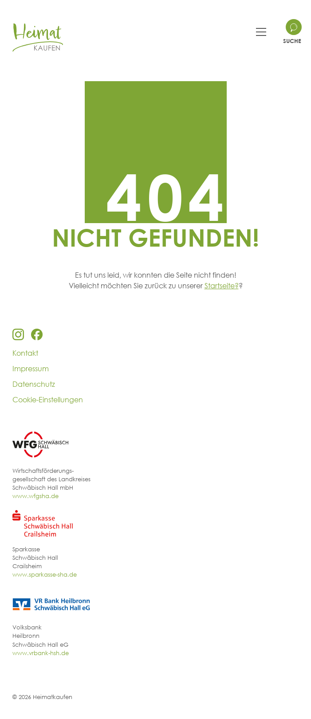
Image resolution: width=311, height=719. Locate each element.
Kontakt (25, 353)
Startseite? (222, 285)
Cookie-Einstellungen (47, 399)
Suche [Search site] (292, 40)
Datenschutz (33, 384)
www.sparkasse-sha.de (44, 574)
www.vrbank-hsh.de (40, 652)
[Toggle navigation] (261, 32)
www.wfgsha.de (35, 495)
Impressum (30, 368)
